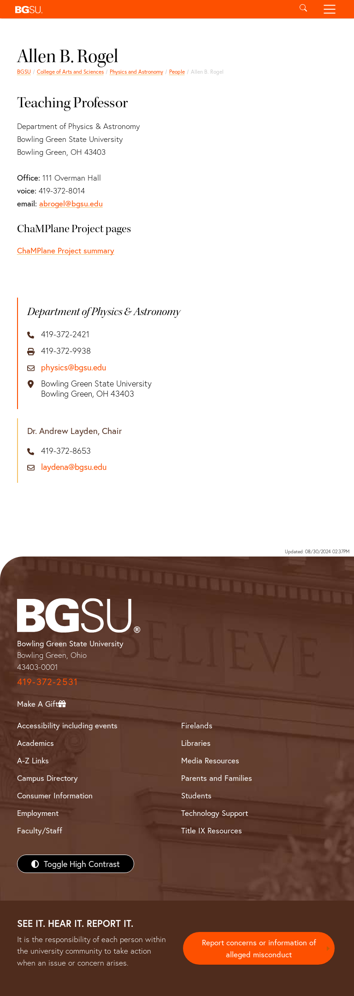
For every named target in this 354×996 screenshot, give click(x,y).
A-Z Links (33, 760)
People (177, 71)
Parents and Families (216, 778)
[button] (150, 9)
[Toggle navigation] (330, 9)
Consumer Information (55, 795)
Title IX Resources (211, 830)
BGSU (24, 71)
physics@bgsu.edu (73, 368)
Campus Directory (47, 778)
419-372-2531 (47, 681)
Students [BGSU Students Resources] (196, 795)
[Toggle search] (303, 9)
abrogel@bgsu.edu (71, 203)
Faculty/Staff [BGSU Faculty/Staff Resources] (39, 830)
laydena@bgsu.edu (73, 467)
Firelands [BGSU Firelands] (196, 725)
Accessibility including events (67, 725)
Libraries (196, 743)
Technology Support (214, 813)
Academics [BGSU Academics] (35, 743)
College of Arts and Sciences (70, 71)
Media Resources (210, 760)
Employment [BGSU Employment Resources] (38, 813)
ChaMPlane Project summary (65, 250)
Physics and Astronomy (136, 71)
